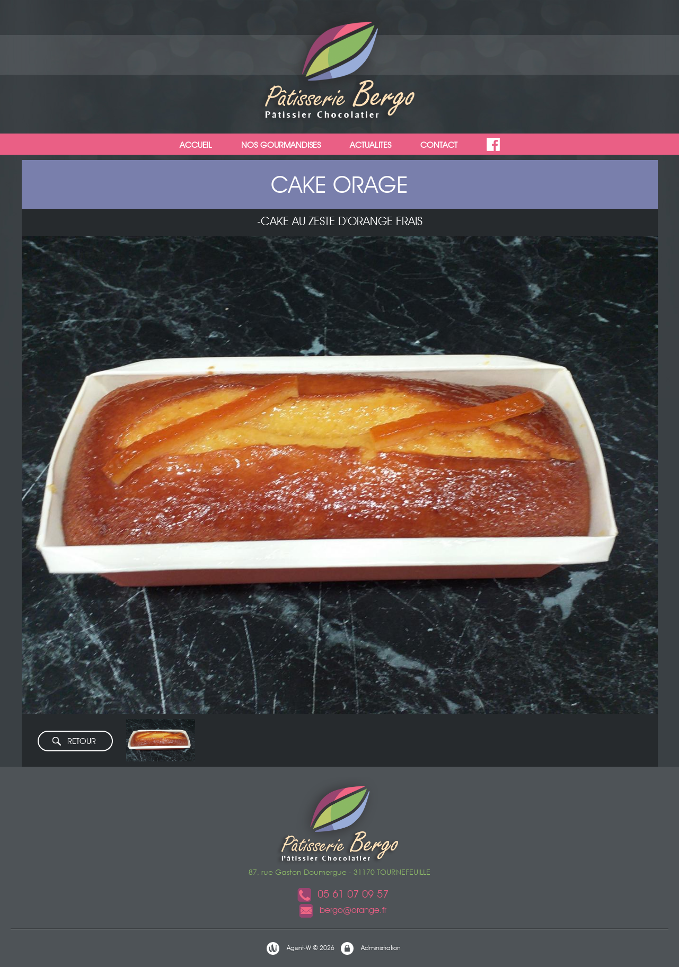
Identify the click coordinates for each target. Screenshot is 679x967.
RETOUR (73, 741)
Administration (370, 948)
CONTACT (438, 145)
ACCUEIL (196, 145)
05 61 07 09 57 (342, 894)
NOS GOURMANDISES (281, 145)
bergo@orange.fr (342, 910)
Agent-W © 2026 (300, 948)
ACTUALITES (370, 145)
